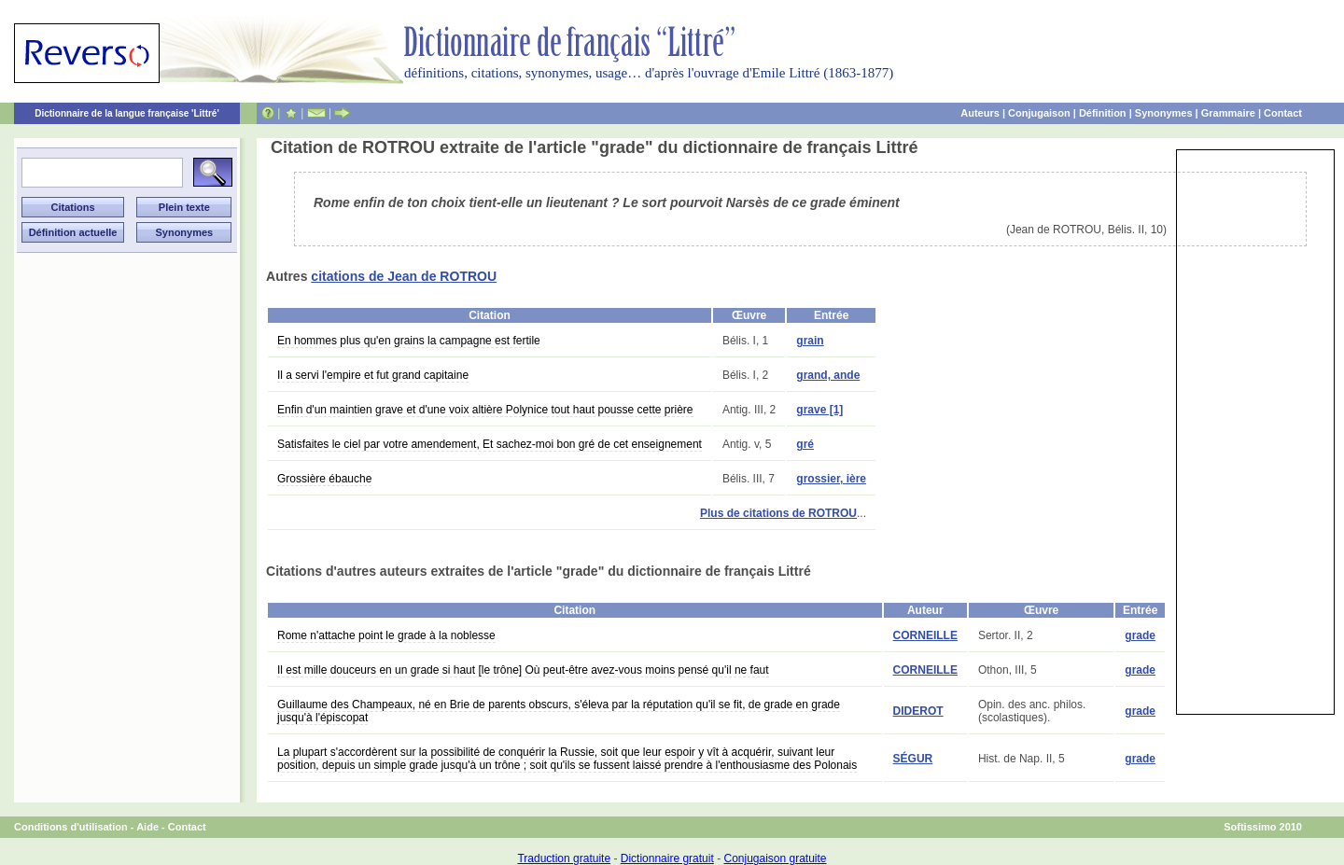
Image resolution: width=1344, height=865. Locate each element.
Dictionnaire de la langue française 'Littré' (127, 113)
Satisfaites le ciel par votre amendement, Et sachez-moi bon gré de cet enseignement (489, 444)
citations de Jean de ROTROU (404, 276)
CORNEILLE (925, 635)
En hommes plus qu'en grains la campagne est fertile (408, 340)
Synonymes (1164, 113)
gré (805, 444)
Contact (1283, 113)
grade (1140, 635)
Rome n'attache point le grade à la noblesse (386, 635)
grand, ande (828, 375)
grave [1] (819, 409)
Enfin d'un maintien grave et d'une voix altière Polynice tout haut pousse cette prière (485, 409)
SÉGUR (913, 758)
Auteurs (980, 113)
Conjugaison (1039, 113)
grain (809, 340)
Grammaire (1228, 113)
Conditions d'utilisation (71, 826)
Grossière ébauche (324, 478)
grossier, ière (831, 478)
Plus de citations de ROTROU (778, 513)
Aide (147, 826)
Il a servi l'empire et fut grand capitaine (373, 375)
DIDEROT (918, 711)
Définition (1103, 113)
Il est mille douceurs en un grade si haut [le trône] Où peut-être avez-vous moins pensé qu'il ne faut (523, 670)
